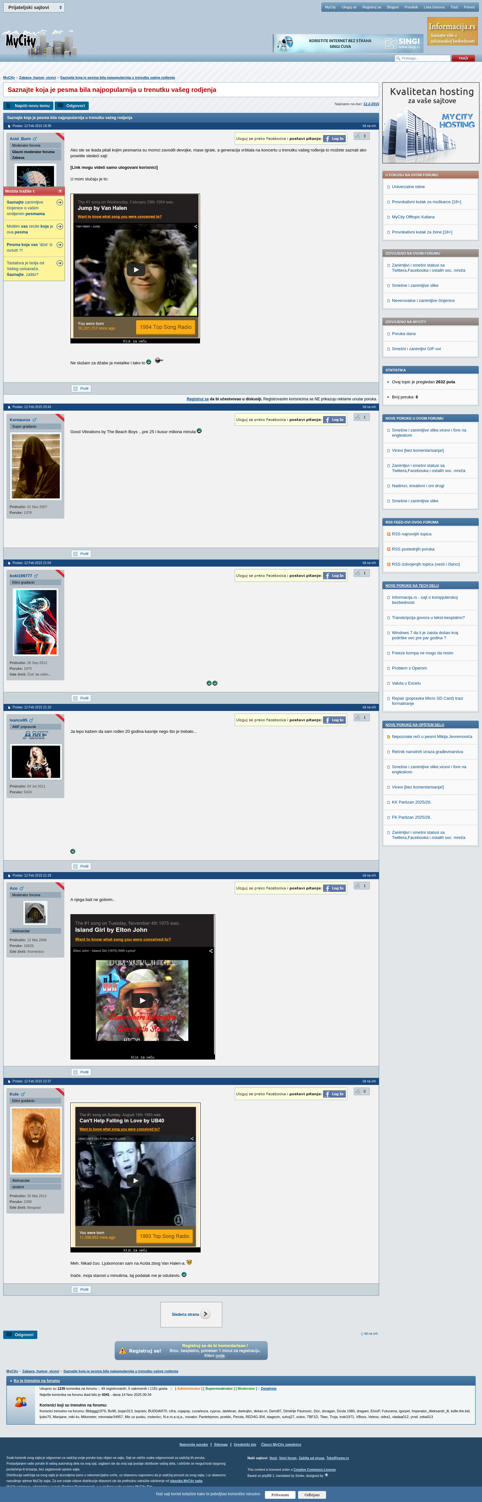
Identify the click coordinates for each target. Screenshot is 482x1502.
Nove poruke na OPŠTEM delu (415, 725)
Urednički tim (245, 1444)
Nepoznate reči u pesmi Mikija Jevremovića (432, 736)
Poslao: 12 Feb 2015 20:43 (32, 407)
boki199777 (21, 575)
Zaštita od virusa (311, 1458)
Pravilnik (411, 7)
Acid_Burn (20, 138)
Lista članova (434, 7)
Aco (14, 888)
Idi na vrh (371, 1333)
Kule (14, 1094)
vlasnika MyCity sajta (186, 1481)
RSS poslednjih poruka (413, 549)
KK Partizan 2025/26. (412, 802)
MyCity (330, 7)
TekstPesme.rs (337, 1458)
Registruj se (371, 7)
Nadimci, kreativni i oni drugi (418, 485)
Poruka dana (404, 333)
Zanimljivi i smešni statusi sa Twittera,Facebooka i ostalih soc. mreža (428, 268)
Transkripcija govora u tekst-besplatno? (428, 617)
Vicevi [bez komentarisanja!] (418, 450)
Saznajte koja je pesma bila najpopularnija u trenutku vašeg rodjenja (117, 77)
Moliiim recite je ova (30, 229)
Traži (454, 7)
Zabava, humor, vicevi (37, 77)
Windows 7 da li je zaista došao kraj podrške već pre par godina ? (425, 635)
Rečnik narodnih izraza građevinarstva (427, 751)
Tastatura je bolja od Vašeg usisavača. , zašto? (25, 268)
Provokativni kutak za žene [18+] (422, 232)
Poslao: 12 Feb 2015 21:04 (32, 563)
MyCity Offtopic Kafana (413, 216)
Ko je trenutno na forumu (37, 1381)
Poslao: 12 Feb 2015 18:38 (32, 126)
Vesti (273, 1458)
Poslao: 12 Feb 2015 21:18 (32, 875)
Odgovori (75, 105)
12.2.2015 (371, 104)
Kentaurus (20, 419)
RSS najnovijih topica (412, 534)
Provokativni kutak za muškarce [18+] (426, 201)
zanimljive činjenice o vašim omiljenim (26, 208)
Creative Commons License (315, 1469)
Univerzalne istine (408, 186)
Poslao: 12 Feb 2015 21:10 (32, 707)
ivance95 (18, 720)
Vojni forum (288, 1458)
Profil (84, 388)
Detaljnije (269, 1388)
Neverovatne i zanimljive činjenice (423, 300)
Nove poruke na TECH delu (412, 585)
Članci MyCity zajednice (281, 1444)
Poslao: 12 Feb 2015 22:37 (32, 1081)
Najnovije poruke (193, 1444)
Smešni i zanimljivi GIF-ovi (416, 348)
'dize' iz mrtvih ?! (29, 247)
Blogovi (393, 7)
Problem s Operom (409, 668)
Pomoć (469, 7)
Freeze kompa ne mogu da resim (422, 653)
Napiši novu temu (32, 105)
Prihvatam (280, 1494)
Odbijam (312, 1494)
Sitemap (221, 1444)
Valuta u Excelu (406, 683)
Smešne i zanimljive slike (415, 285)
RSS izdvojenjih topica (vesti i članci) (426, 564)
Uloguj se (349, 7)
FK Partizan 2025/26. (411, 817)
